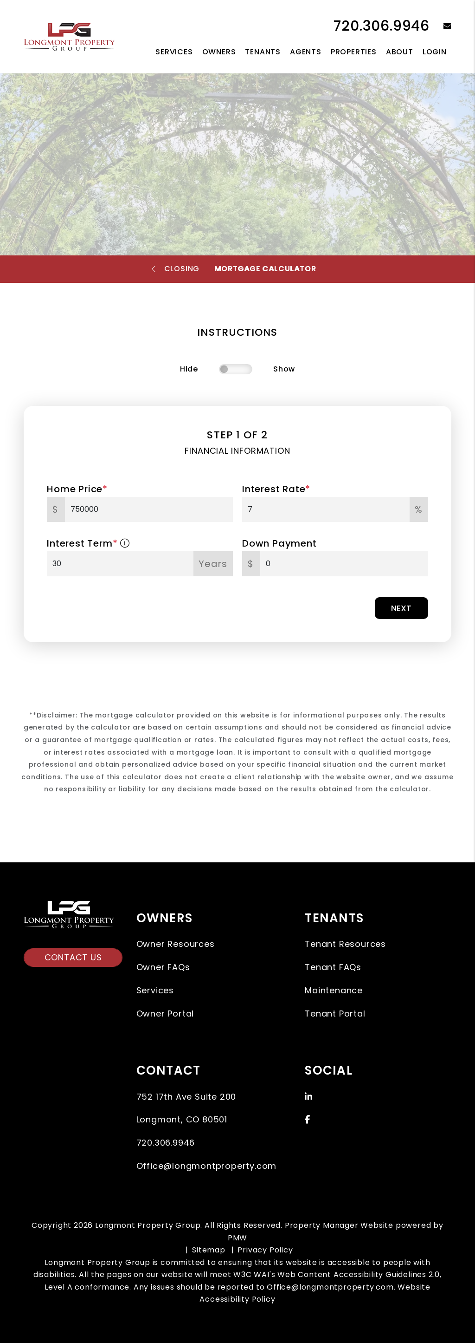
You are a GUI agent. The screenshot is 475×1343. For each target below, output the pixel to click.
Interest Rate (276, 488)
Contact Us (73, 957)
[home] (69, 36)
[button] (440, 26)
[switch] (235, 369)
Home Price (77, 488)
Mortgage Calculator (265, 268)
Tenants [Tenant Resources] (263, 51)
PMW (237, 1237)
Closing (182, 268)
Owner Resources (175, 944)
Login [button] (435, 51)
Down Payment (279, 543)
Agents (305, 51)
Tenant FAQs (333, 967)
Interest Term (88, 543)
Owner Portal (165, 1013)
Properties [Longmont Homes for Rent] (354, 51)
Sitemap (208, 1250)
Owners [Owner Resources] (219, 51)
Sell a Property (305, 195)
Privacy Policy (265, 1250)
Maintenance (334, 990)
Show (284, 369)
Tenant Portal (335, 1013)
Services (155, 990)
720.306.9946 (382, 26)
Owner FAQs (163, 967)
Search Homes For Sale (184, 195)
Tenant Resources (345, 944)
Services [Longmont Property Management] (174, 51)
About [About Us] (399, 51)
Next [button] (401, 608)
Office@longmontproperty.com (206, 1166)
